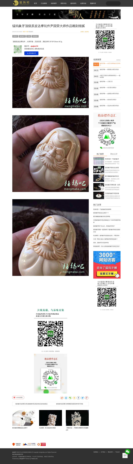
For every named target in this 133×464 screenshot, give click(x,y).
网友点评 (113, 154)
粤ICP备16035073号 (17, 454)
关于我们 (103, 452)
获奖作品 (63, 3)
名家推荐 (54, 3)
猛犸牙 (15, 36)
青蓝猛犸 (35, 36)
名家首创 (83, 3)
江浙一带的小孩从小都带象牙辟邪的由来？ (105, 239)
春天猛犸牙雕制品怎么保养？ (20, 428)
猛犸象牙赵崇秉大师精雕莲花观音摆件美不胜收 (69, 404)
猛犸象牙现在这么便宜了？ (101, 213)
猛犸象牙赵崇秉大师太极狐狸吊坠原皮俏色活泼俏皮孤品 (31, 404)
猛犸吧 (14, 452)
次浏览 (17, 397)
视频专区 (93, 3)
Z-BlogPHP (22, 458)
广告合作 (117, 452)
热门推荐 (100, 154)
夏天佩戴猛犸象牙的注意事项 (101, 216)
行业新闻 (44, 3)
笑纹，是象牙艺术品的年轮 (101, 242)
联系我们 (96, 452)
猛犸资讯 (73, 3)
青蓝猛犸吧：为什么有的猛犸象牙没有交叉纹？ (106, 246)
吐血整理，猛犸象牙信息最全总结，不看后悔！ (106, 235)
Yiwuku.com (34, 458)
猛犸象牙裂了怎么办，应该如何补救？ (104, 226)
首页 (35, 3)
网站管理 (110, 452)
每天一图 (25, 31)
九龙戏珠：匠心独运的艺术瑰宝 (47, 428)
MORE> (118, 60)
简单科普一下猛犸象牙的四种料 (102, 209)
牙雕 (28, 36)
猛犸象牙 (22, 36)
